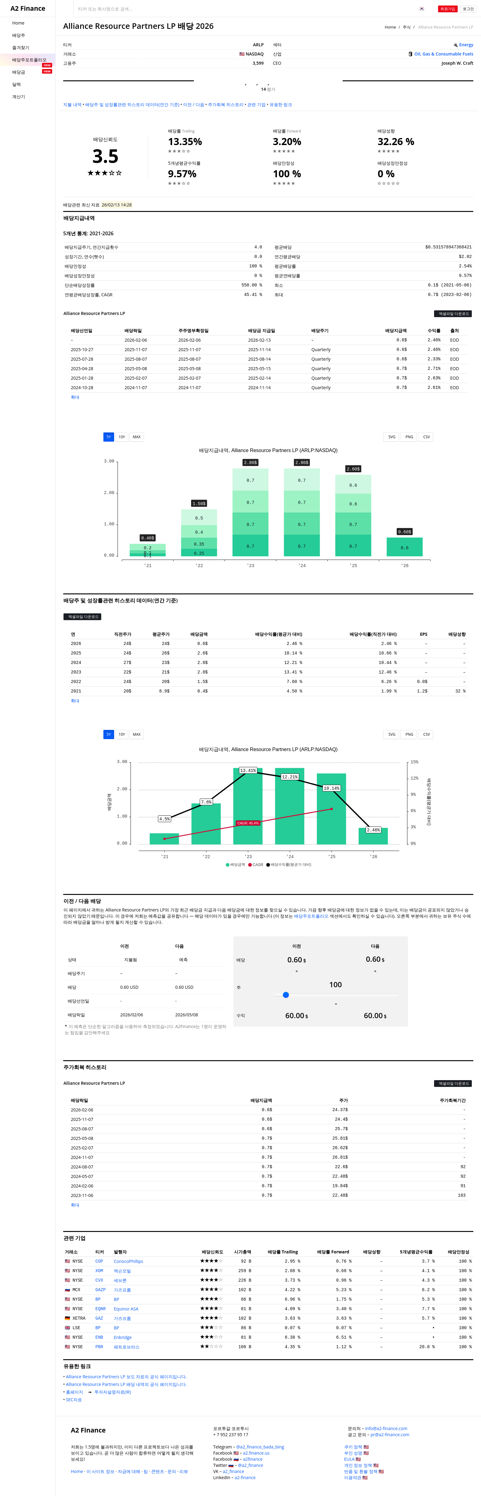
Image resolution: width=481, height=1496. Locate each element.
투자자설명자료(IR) (113, 1392)
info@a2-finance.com (386, 1428)
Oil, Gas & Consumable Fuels (443, 54)
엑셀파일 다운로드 (453, 313)
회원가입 (448, 8)
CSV (425, 436)
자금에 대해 (129, 1471)
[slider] (286, 995)
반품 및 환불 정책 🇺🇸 (364, 1471)
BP (98, 1299)
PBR (99, 1346)
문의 (171, 1471)
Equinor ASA (126, 1309)
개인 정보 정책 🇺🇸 (361, 1465)
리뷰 (183, 1471)
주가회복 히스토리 (226, 104)
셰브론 (120, 1280)
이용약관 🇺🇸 (356, 1477)
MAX (136, 436)
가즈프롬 (122, 1290)
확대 (75, 397)
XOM (99, 1270)
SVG (391, 436)
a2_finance (233, 1471)
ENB (99, 1337)
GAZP (100, 1289)
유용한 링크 (281, 104)
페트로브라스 (127, 1347)
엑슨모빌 (122, 1271)
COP (99, 1261)
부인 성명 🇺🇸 (356, 1453)
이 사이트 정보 (100, 1471)
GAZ (99, 1318)
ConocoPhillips (128, 1261)
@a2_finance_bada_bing (260, 1447)
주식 (407, 27)
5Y (109, 436)
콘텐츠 (157, 1471)
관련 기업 (256, 104)
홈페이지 (76, 1392)
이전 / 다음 (193, 104)
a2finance (253, 1459)
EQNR (100, 1308)
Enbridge (123, 1337)
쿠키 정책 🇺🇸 (356, 1447)
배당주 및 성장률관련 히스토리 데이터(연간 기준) (132, 104)
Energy (466, 45)
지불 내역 (72, 104)
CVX (99, 1280)
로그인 (468, 8)
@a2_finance (250, 1465)
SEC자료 (75, 1399)
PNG (408, 436)
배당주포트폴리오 (311, 916)
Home (390, 27)
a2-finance (245, 1477)
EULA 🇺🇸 (352, 1459)
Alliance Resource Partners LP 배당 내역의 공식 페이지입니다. (127, 1384)
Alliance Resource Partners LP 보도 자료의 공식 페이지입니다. (127, 1376)
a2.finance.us (256, 1453)
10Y (122, 436)
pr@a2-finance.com (390, 1434)
